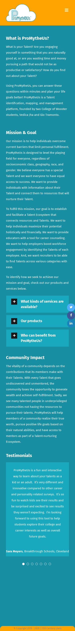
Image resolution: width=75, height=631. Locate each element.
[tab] (37, 304)
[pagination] (23, 565)
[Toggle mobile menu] (67, 10)
